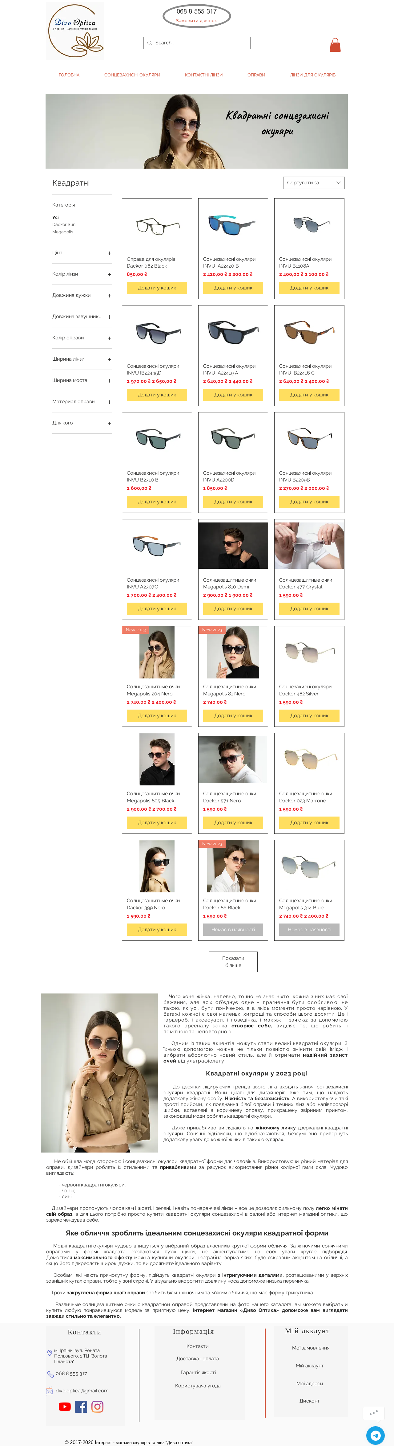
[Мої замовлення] (310, 1348)
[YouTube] (65, 1407)
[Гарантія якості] (198, 1372)
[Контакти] (197, 1346)
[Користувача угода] (198, 1386)
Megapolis (62, 231)
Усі (55, 217)
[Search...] (196, 43)
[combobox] (314, 183)
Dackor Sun (63, 224)
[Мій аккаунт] (310, 1366)
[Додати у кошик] (157, 288)
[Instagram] (97, 1407)
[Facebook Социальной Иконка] (81, 1407)
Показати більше (233, 961)
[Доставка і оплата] (197, 1359)
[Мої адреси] (310, 1384)
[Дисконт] (310, 1401)
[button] (196, 20)
